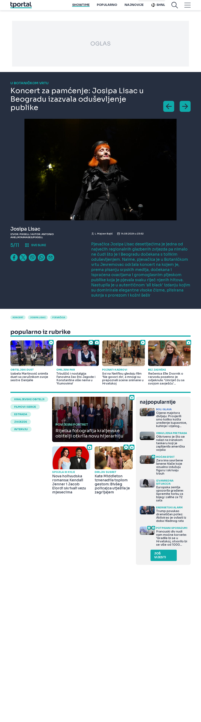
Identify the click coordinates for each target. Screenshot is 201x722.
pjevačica (58, 317)
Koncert (18, 317)
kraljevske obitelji (29, 399)
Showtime (81, 7)
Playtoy (158, 2)
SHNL (158, 7)
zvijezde (20, 421)
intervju (21, 429)
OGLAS (100, 43)
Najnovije (134, 7)
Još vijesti (160, 555)
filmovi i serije (25, 406)
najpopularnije (157, 402)
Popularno (107, 7)
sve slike (38, 245)
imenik (144, 2)
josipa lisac (38, 317)
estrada (20, 414)
